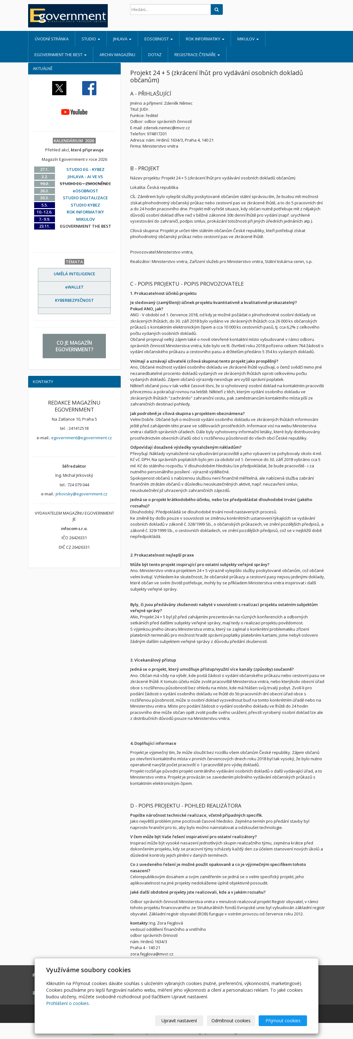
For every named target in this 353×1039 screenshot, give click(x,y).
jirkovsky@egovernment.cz (81, 494)
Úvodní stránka (52, 39)
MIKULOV (248, 39)
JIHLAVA (122, 39)
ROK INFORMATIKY (205, 39)
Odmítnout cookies (231, 1021)
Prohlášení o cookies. (68, 1003)
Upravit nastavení (179, 1021)
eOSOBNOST (158, 39)
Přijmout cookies (283, 1021)
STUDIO (91, 39)
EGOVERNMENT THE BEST (60, 54)
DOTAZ (154, 54)
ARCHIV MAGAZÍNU (117, 54)
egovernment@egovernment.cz (81, 438)
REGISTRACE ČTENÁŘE (197, 54)
